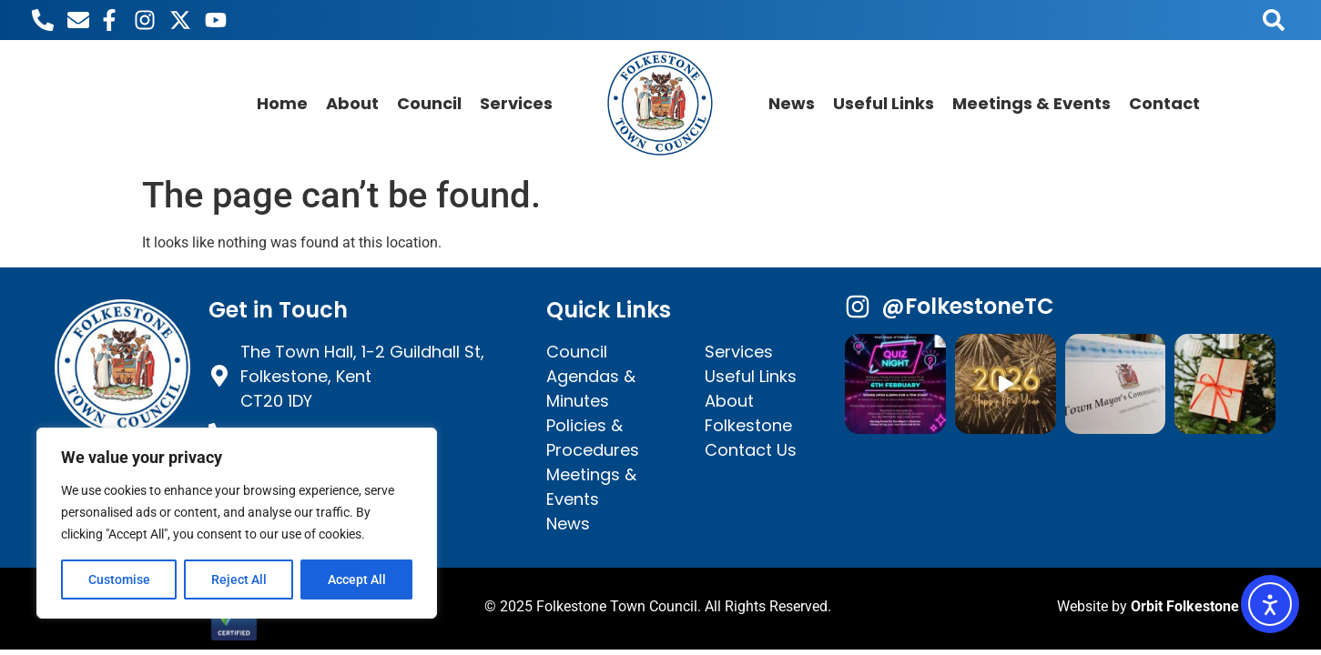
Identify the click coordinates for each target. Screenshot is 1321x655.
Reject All (239, 579)
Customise (119, 579)
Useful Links (883, 103)
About (352, 103)
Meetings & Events (1031, 103)
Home (282, 103)
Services (516, 103)
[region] (236, 523)
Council (429, 103)
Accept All (357, 579)
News (791, 103)
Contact (1164, 103)
